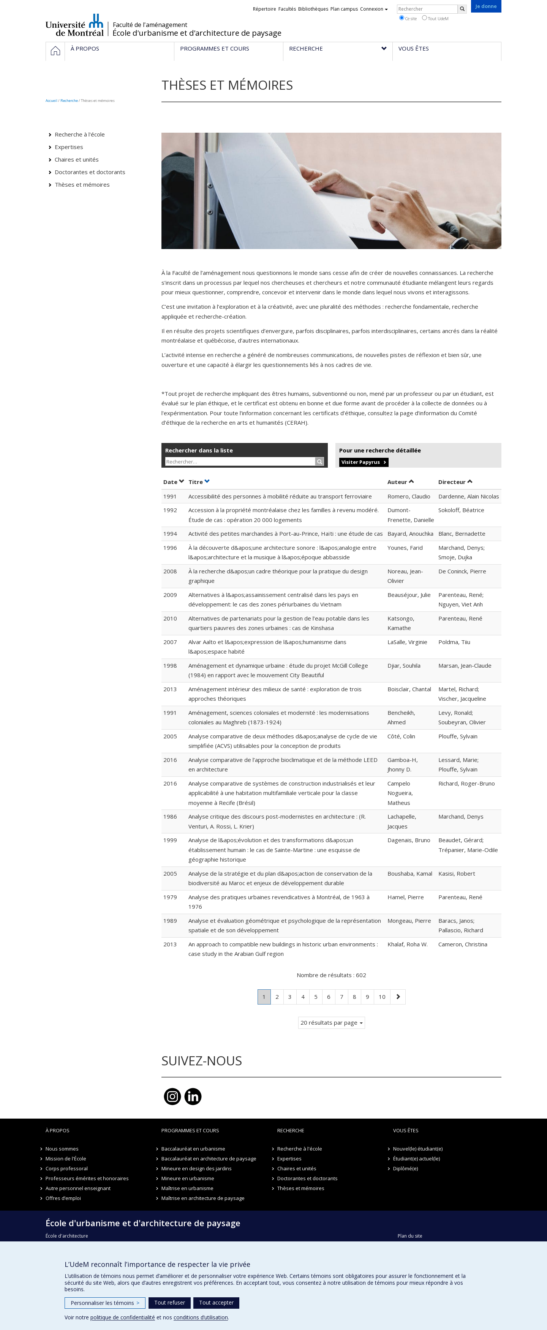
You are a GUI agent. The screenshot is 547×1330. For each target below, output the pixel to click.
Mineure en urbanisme (187, 1178)
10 (384, 996)
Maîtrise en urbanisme (187, 1188)
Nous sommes (62, 1148)
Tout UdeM (435, 18)
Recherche (69, 100)
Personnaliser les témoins (105, 1302)
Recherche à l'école (80, 134)
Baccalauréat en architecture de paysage (208, 1158)
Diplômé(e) (405, 1168)
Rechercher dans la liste (199, 450)
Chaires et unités (77, 159)
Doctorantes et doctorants (90, 172)
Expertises (69, 147)
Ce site (408, 18)
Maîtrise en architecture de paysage (203, 1198)
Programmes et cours (190, 1130)
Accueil (51, 100)
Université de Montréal (75, 24)
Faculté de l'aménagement (150, 25)
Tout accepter (216, 1302)
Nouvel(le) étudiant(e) (418, 1148)
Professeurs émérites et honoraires (87, 1178)
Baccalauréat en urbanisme (193, 1148)
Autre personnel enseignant (78, 1188)
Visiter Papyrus (360, 462)
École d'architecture (67, 1236)
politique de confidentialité (122, 1317)
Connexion (374, 9)
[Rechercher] (462, 9)
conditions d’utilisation (201, 1317)
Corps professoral (67, 1168)
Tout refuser (169, 1302)
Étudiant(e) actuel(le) (416, 1158)
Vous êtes (406, 1130)
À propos (58, 1130)
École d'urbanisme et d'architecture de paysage (196, 33)
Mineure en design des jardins (196, 1168)
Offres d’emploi (63, 1198)
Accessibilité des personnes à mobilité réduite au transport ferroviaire (280, 496)
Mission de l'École (66, 1158)
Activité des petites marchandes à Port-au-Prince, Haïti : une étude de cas (285, 533)
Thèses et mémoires (82, 184)
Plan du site (410, 1236)
